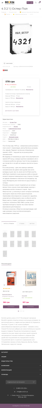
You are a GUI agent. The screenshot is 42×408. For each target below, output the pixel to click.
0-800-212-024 (21, 388)
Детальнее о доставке (12, 110)
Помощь (4, 374)
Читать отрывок (9, 223)
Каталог (4, 352)
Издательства (7, 361)
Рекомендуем (6, 263)
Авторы (32, 223)
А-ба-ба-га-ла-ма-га (8, 296)
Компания (5, 365)
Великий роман (13, 137)
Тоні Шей (24, 295)
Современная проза (15, 128)
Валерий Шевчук (7, 294)
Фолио (16, 126)
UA (31, 2)
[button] (18, 311)
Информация (6, 370)
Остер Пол (13, 122)
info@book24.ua (22, 391)
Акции (3, 356)
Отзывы (21, 223)
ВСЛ (23, 297)
